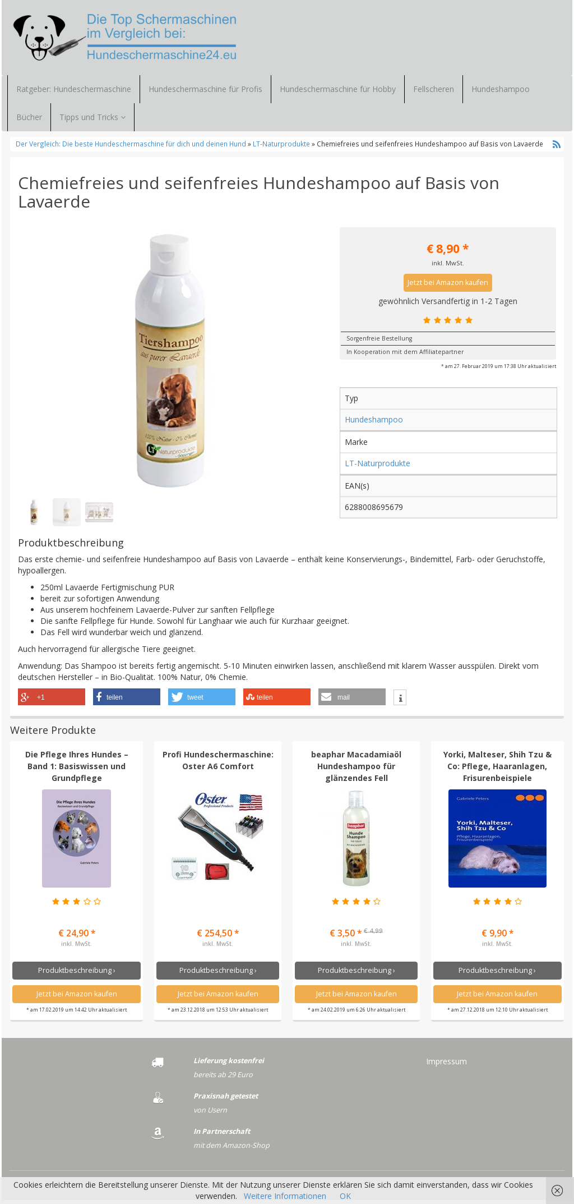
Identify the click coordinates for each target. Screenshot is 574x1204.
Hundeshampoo (500, 93)
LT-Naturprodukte (281, 147)
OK (345, 1196)
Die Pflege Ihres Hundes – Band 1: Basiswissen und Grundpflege (76, 770)
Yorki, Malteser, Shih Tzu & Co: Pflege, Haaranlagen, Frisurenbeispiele (497, 770)
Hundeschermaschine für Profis (205, 93)
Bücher (29, 121)
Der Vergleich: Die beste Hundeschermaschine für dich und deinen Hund (132, 147)
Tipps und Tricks (92, 121)
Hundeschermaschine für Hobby (338, 93)
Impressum (446, 1065)
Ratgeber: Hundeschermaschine (73, 93)
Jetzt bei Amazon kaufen (448, 286)
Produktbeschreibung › (76, 973)
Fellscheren (433, 93)
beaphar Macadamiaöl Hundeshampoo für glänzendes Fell (356, 770)
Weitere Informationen (285, 1196)
